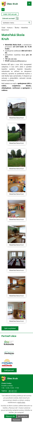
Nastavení (16, 420)
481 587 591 (13, 391)
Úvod (3, 28)
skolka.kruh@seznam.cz (18, 61)
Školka (17, 28)
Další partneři (9, 370)
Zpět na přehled (10, 328)
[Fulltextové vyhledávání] (16, 22)
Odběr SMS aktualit (10, 14)
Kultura (9, 28)
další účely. (21, 402)
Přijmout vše (10, 416)
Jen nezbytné (22, 416)
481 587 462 (12, 59)
